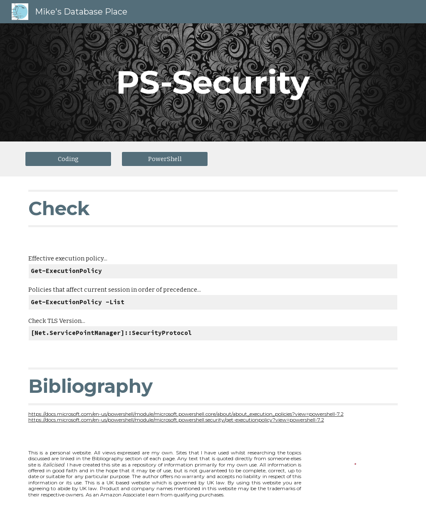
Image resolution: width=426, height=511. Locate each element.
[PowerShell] (165, 159)
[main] (213, 82)
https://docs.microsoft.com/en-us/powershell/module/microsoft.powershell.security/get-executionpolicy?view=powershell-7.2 (176, 420)
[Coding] (68, 159)
